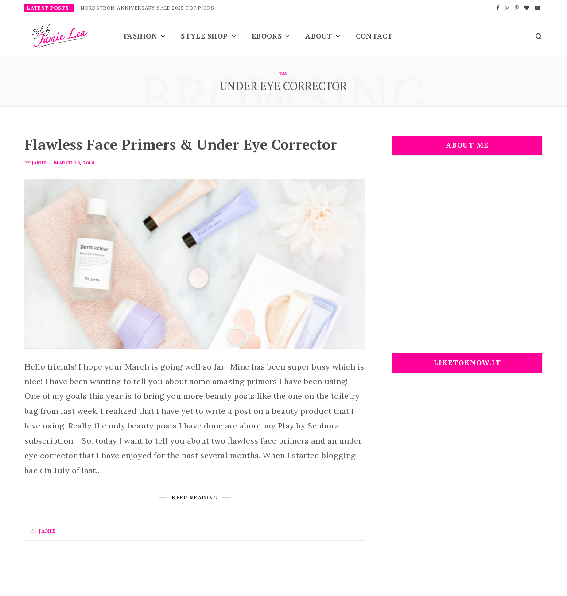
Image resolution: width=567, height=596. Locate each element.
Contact (374, 36)
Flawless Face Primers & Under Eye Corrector (180, 144)
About (318, 36)
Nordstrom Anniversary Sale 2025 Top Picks (147, 8)
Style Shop (204, 36)
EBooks (267, 36)
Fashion (140, 36)
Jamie (39, 163)
